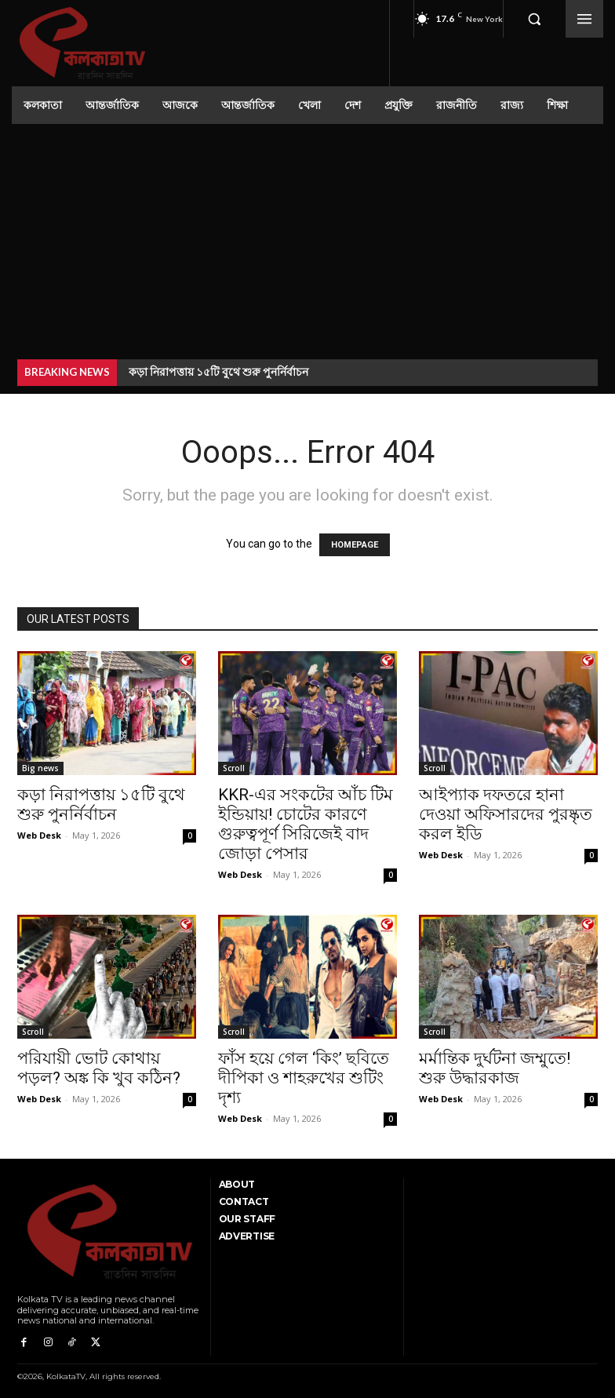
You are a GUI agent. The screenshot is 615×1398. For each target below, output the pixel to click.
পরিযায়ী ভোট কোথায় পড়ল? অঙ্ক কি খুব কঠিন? (98, 1068)
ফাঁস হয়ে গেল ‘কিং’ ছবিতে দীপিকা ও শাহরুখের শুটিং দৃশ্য (303, 1078)
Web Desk (39, 835)
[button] (534, 19)
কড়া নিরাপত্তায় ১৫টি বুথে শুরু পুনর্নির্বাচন (218, 371)
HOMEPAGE (354, 545)
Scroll (234, 768)
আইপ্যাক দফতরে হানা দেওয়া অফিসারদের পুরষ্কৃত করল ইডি (505, 814)
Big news (40, 768)
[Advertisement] (307, 241)
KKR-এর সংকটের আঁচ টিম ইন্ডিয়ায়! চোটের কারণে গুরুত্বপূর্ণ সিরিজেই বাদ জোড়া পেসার (305, 824)
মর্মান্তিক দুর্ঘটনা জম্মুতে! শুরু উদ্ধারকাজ (494, 1068)
